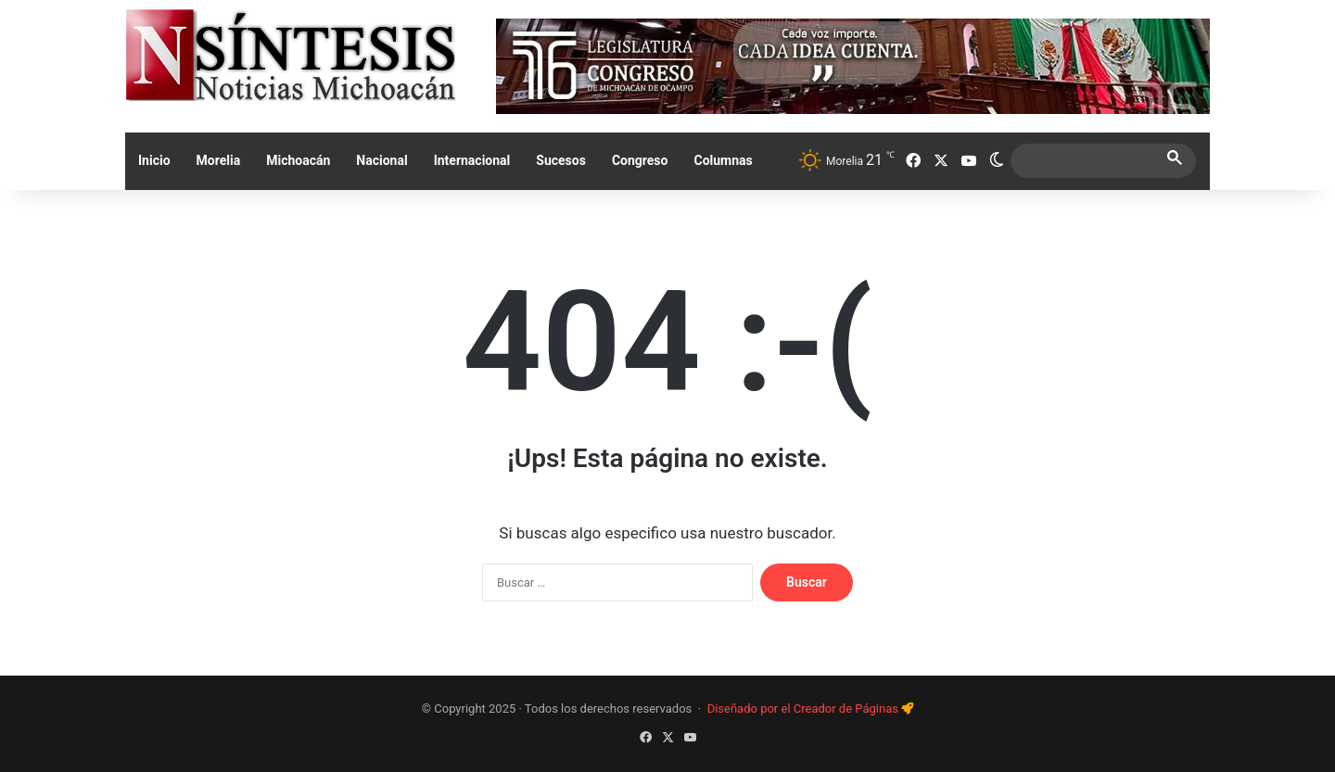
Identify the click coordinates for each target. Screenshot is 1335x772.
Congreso (640, 160)
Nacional (381, 160)
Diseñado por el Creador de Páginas (804, 708)
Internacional (472, 160)
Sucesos (561, 160)
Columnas (722, 160)
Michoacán (298, 160)
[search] (1086, 160)
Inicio (154, 160)
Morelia (219, 160)
